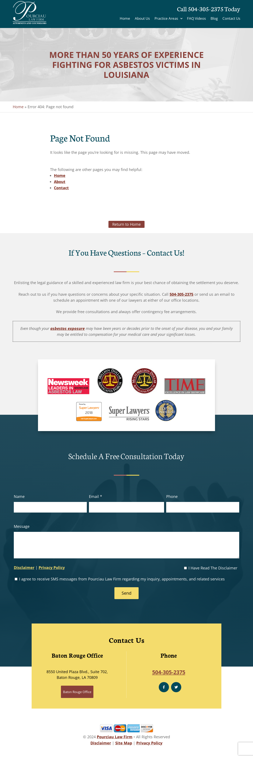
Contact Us (231, 19)
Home (125, 19)
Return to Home (126, 224)
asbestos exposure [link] (67, 328)
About (59, 181)
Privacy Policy (52, 567)
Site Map (123, 742)
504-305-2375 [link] (181, 294)
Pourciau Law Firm (114, 736)
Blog (214, 19)
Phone (172, 496)
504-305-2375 (205, 8)
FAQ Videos (196, 19)
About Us (142, 19)
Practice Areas (166, 19)
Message (22, 526)
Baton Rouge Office (77, 692)
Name (19, 496)
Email (95, 496)
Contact (61, 187)
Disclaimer (24, 567)
